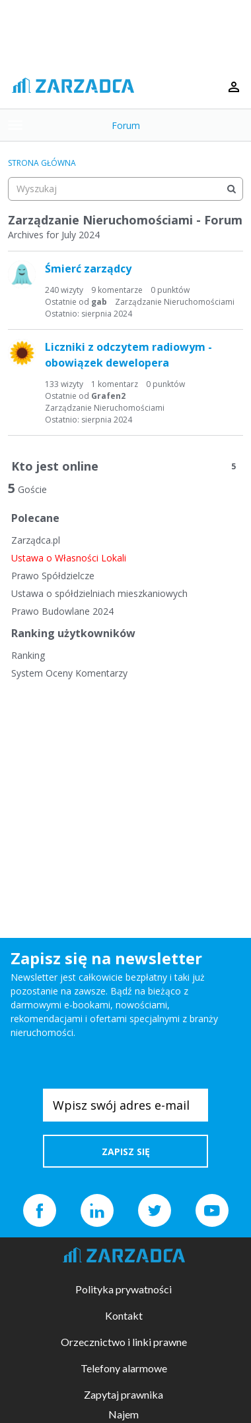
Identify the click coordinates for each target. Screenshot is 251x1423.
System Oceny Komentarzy (69, 673)
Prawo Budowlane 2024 (62, 611)
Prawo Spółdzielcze (52, 575)
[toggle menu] (15, 125)
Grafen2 (108, 395)
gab (99, 301)
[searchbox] (125, 189)
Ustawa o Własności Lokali (68, 558)
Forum (126, 125)
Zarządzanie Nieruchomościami (174, 301)
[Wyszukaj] (231, 189)
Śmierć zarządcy (88, 268)
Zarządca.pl (35, 540)
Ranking (28, 655)
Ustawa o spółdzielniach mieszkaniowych (99, 593)
